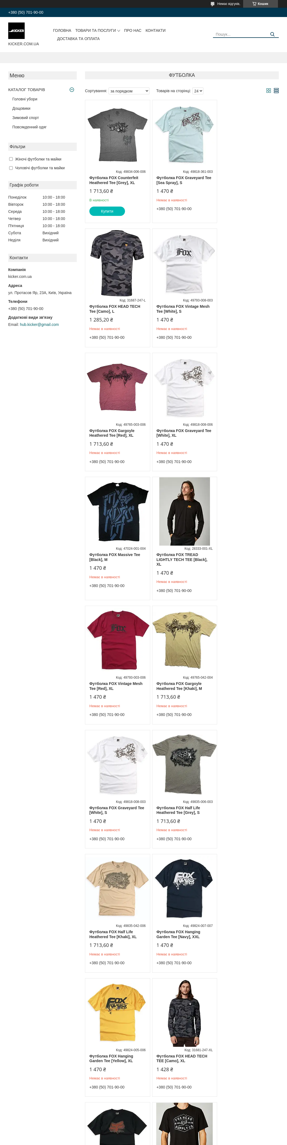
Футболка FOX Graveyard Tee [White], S (178, 562)
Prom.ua (169, 1135)
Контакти (156, 30)
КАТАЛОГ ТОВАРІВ (26, 89)
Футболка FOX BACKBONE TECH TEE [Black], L (245, 810)
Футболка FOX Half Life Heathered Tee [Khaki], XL (113, 686)
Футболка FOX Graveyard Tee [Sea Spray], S (178, 180)
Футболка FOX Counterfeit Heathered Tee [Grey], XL (113, 180)
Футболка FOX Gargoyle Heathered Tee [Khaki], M (112, 562)
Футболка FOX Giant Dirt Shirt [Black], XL (178, 934)
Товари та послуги (95, 30)
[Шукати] (272, 34)
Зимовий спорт (25, 117)
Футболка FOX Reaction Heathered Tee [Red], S (111, 1058)
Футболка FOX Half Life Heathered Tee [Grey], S (241, 562)
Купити (107, 211)
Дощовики (21, 108)
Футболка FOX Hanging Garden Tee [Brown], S (242, 934)
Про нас (132, 30)
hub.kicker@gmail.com (39, 324)
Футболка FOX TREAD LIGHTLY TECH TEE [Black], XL (180, 435)
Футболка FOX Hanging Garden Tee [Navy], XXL (176, 686)
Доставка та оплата (78, 38)
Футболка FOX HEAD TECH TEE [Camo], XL (114, 810)
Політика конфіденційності (175, 1140)
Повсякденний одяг (29, 127)
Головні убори (24, 99)
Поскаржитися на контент (133, 1140)
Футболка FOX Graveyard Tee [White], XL (243, 309)
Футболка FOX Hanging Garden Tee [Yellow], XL (242, 686)
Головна (62, 30)
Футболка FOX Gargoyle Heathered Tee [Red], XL (177, 309)
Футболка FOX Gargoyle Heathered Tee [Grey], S (177, 1058)
